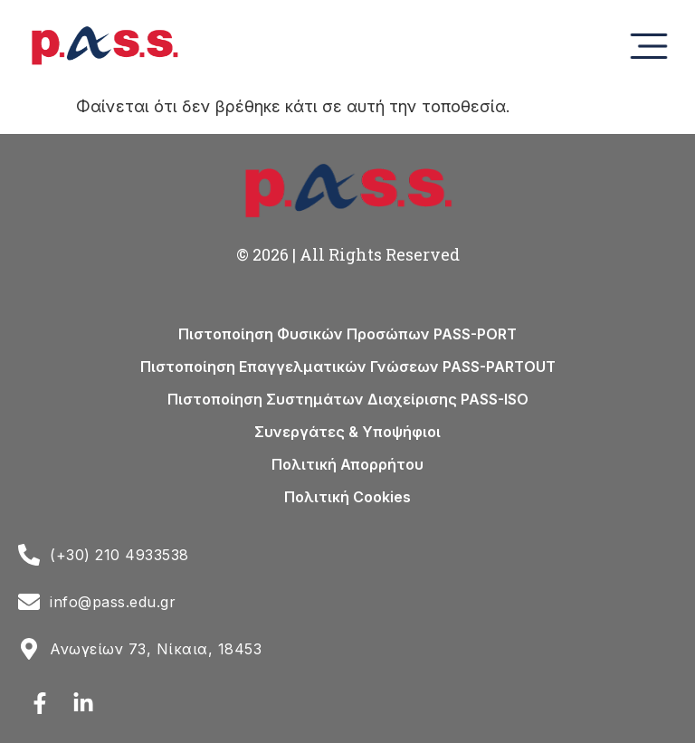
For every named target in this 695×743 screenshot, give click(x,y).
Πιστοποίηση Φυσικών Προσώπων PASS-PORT (347, 334)
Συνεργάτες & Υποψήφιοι (347, 432)
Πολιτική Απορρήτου (347, 464)
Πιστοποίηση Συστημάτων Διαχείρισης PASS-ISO (347, 399)
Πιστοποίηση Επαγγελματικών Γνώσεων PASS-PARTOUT (348, 366)
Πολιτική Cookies (347, 497)
